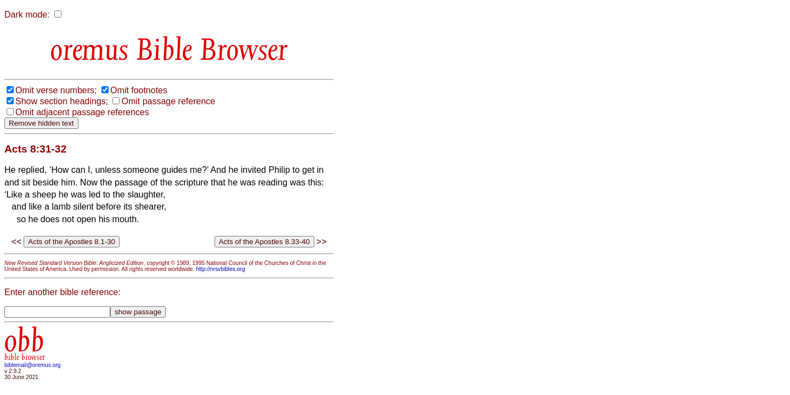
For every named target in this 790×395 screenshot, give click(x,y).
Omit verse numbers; (56, 90)
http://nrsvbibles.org (220, 269)
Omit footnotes (138, 90)
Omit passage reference (168, 101)
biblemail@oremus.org (32, 365)
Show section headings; (61, 101)
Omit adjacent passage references (82, 112)
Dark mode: (27, 14)
